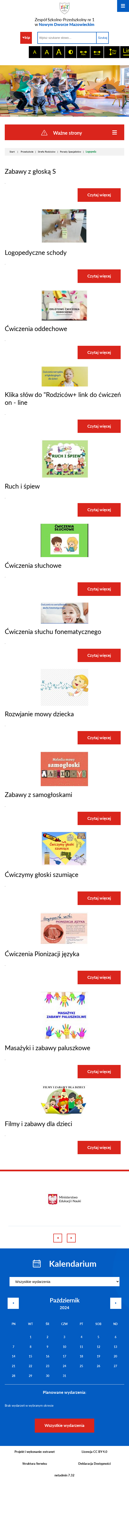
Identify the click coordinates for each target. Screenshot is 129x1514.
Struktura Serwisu (34, 1463)
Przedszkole (27, 151)
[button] (64, 243)
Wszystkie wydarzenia (64, 1425)
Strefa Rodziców (46, 151)
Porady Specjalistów (70, 151)
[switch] (83, 52)
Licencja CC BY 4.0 (94, 1452)
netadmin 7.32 (64, 1475)
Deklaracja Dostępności (94, 1463)
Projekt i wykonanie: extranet (35, 1452)
